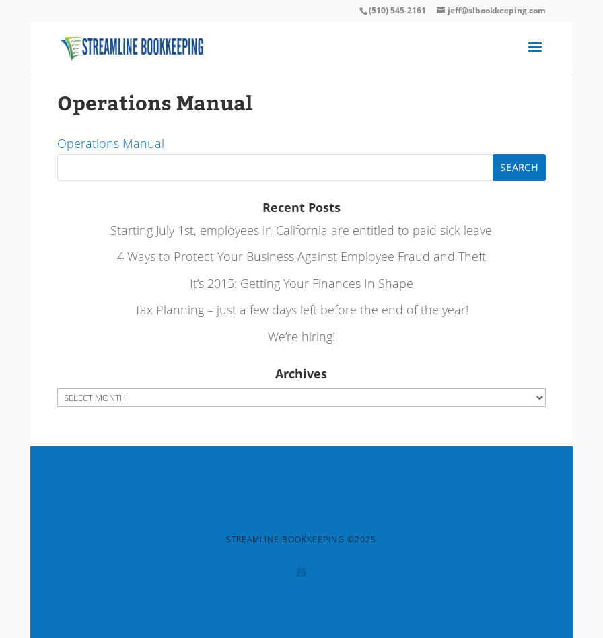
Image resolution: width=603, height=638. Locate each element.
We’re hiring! (301, 336)
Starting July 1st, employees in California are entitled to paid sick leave (301, 230)
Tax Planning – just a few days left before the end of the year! (301, 310)
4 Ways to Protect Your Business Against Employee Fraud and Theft (301, 256)
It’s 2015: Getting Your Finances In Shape (301, 283)
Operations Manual (110, 143)
